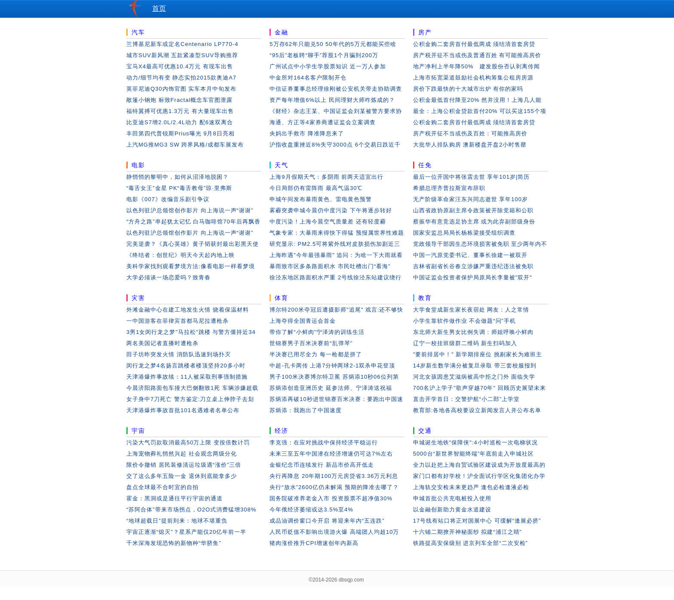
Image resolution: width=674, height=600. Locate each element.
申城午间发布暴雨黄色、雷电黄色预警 (321, 199)
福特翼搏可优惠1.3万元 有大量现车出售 (180, 111)
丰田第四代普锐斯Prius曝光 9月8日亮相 (180, 133)
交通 (425, 430)
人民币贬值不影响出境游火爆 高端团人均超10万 (334, 532)
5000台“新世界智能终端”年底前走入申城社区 (473, 453)
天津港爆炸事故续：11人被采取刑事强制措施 (187, 376)
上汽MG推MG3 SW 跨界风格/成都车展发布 (185, 144)
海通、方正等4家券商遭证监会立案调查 (322, 122)
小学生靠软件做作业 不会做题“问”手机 (464, 321)
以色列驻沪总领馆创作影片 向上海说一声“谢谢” (189, 210)
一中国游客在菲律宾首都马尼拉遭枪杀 (177, 321)
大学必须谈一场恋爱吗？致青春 (168, 277)
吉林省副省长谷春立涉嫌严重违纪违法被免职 (473, 266)
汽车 (138, 32)
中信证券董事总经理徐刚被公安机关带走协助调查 (336, 89)
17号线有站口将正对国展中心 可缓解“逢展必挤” (477, 520)
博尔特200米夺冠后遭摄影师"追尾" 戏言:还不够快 (336, 309)
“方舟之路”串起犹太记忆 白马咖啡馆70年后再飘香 (193, 221)
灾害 (138, 297)
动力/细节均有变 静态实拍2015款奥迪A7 (181, 77)
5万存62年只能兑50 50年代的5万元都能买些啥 (333, 44)
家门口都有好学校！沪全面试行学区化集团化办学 (479, 476)
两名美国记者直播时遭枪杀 (162, 343)
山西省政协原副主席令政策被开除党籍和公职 (473, 210)
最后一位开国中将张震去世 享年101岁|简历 (471, 177)
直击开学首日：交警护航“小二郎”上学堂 (466, 399)
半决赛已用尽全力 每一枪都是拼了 (316, 354)
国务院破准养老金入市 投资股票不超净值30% (331, 498)
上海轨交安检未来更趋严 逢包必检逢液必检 (471, 487)
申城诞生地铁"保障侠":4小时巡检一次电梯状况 (475, 442)
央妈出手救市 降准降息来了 (307, 133)
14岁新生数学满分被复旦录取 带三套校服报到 (474, 365)
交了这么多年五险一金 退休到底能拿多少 (181, 476)
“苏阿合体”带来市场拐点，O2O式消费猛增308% (191, 509)
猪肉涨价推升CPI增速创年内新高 (314, 543)
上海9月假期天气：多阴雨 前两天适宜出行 (326, 177)
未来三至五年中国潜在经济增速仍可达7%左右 (331, 453)
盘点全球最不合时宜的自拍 (162, 487)
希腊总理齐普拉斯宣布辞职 (449, 188)
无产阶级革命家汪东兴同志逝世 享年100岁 (470, 199)
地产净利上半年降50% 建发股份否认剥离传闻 (476, 66)
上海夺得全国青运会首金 (303, 321)
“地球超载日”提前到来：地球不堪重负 (176, 520)
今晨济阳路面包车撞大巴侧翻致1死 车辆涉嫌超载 (192, 388)
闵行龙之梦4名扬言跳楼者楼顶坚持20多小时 (185, 365)
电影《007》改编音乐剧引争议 (167, 199)
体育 (281, 297)
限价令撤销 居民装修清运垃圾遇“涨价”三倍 (183, 465)
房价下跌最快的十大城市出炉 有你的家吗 (468, 89)
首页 (159, 8)
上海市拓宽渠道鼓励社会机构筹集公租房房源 (473, 77)
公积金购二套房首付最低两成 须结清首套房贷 (474, 44)
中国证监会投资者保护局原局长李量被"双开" (472, 277)
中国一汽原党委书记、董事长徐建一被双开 (470, 255)
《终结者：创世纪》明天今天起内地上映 (180, 255)
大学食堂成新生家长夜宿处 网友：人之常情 (471, 309)
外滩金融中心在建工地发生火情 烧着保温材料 (187, 309)
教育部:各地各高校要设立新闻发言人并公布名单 (477, 410)
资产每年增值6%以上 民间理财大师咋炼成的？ (332, 100)
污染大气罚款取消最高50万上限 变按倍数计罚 (188, 442)
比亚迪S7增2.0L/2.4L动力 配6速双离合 (179, 122)
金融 (281, 32)
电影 (138, 165)
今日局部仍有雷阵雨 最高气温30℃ (316, 188)
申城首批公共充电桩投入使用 (452, 498)
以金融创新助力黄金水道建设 (452, 509)
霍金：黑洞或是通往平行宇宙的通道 (174, 498)
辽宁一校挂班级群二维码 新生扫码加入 (465, 343)
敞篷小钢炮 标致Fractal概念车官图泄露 (179, 100)
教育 (425, 297)
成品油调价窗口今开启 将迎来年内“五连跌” (327, 520)
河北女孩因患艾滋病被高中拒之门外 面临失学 (474, 376)
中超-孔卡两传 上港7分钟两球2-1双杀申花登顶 (332, 365)
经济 (281, 430)
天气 (281, 165)
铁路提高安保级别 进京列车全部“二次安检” (470, 543)
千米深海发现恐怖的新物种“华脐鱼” (173, 543)
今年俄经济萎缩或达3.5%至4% (311, 509)
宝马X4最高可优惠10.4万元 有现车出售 (179, 66)
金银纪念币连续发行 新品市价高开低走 (322, 465)
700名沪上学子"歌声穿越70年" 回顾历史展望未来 (479, 388)
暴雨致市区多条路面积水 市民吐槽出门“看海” (330, 266)
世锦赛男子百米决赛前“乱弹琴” (311, 343)
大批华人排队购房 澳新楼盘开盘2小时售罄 (470, 144)
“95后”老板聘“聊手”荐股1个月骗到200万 (324, 55)
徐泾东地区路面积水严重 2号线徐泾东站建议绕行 (335, 277)
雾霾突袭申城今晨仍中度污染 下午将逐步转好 (331, 210)
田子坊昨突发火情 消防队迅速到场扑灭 (178, 354)
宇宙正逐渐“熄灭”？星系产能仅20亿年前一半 (186, 532)
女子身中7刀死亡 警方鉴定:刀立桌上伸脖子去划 (190, 399)
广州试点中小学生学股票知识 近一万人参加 (328, 66)
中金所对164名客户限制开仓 (308, 77)
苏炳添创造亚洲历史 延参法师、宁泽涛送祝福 (331, 388)
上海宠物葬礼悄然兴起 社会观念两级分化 (181, 453)
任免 (425, 165)
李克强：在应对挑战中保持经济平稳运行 (324, 442)
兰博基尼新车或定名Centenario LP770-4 (182, 44)
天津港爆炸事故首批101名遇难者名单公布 (182, 410)
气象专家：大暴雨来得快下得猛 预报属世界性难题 (337, 233)
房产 (425, 32)
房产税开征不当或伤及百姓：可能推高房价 (470, 133)
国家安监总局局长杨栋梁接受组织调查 (464, 233)
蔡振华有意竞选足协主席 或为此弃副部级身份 (474, 221)
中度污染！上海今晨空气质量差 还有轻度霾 (328, 221)
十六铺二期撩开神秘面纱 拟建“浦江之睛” (467, 532)
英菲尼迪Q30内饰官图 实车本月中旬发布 (181, 89)
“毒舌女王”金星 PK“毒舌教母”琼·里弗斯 (179, 188)
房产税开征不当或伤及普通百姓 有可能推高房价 (477, 55)
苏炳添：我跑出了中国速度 (306, 410)
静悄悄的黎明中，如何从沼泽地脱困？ (177, 177)
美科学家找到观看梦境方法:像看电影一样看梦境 (190, 266)
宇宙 (138, 430)
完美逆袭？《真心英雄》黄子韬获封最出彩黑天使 (192, 244)
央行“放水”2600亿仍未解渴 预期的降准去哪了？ (334, 487)
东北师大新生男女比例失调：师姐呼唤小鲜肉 (473, 332)
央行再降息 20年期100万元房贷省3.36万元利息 (334, 476)
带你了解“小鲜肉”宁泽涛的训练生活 (317, 332)
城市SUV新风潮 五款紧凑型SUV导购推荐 (182, 55)
